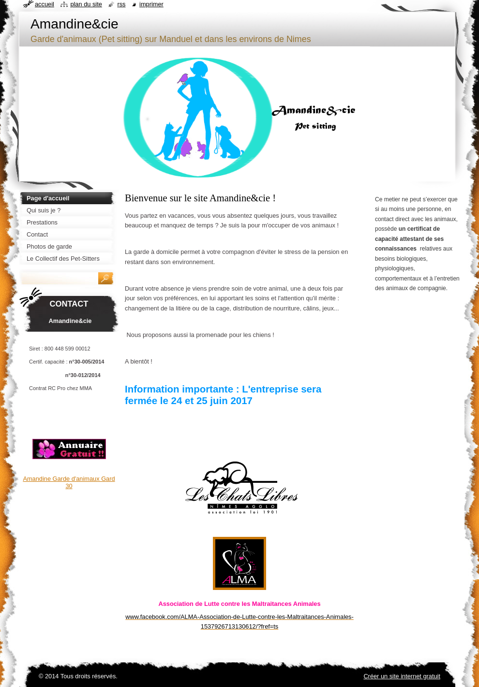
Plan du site (86, 4)
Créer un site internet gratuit (401, 676)
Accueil (44, 4)
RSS (121, 4)
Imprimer (151, 4)
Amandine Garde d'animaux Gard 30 (69, 482)
